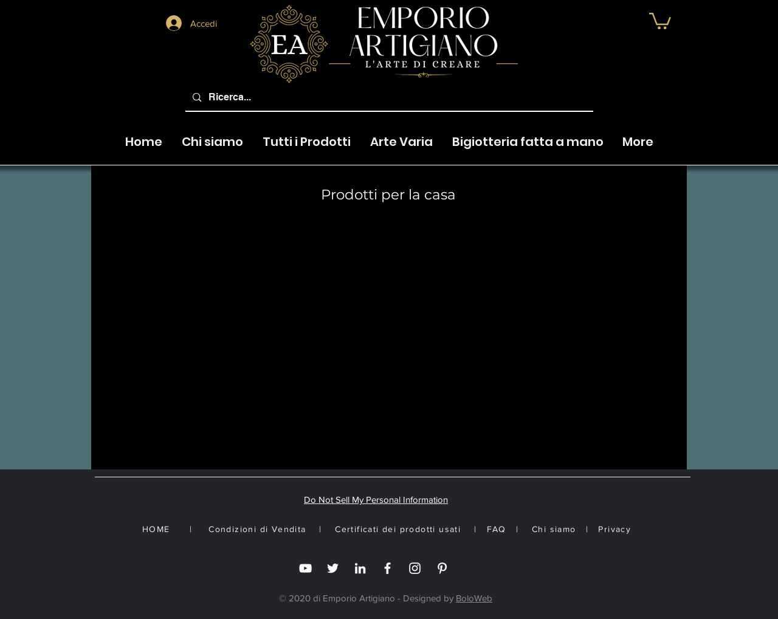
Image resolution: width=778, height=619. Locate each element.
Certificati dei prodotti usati (398, 529)
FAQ (496, 529)
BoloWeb (474, 598)
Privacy (614, 529)
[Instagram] (414, 568)
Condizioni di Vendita (257, 529)
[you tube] (305, 568)
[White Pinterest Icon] (442, 568)
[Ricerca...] (388, 98)
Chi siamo (554, 529)
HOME (156, 529)
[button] (660, 20)
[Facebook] (387, 568)
